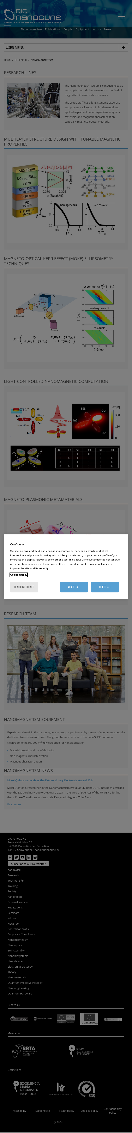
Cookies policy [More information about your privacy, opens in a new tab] (18, 574)
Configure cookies (24, 587)
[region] (66, 566)
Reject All (105, 587)
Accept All (74, 587)
